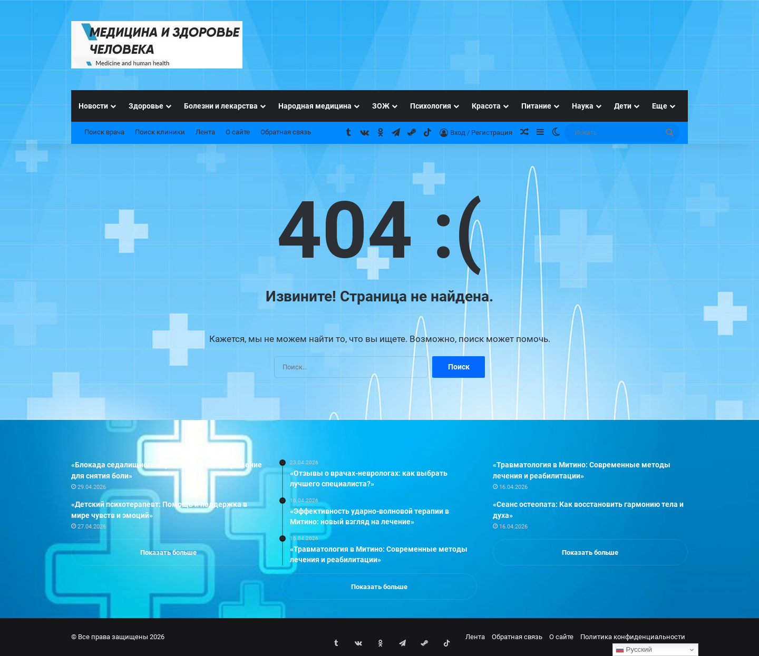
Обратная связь (285, 132)
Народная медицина (315, 106)
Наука (582, 106)
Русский (634, 649)
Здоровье (146, 106)
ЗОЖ (381, 106)
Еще (659, 106)
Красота (486, 106)
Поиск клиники (160, 132)
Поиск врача (104, 132)
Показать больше (168, 552)
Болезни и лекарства (221, 106)
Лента (205, 132)
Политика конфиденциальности (632, 637)
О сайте (238, 132)
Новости (93, 106)
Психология (430, 106)
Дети (622, 106)
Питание (536, 106)
